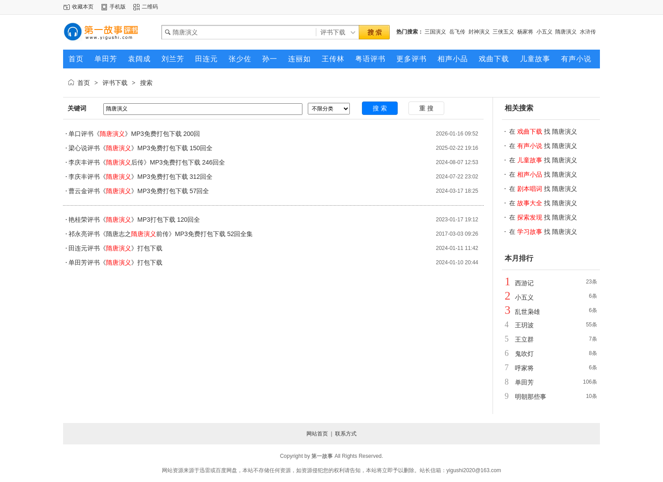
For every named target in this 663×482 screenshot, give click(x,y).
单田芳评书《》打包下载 (115, 262)
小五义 (544, 32)
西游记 (524, 283)
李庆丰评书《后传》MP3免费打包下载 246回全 (146, 162)
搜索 (146, 82)
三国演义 (435, 32)
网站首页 (317, 434)
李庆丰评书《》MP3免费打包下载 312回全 (140, 176)
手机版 (118, 7)
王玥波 (524, 325)
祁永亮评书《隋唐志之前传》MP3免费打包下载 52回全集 (160, 233)
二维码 (150, 7)
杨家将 (525, 32)
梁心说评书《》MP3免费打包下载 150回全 (140, 148)
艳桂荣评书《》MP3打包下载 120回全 (134, 219)
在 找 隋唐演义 (543, 131)
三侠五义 (503, 32)
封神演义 (479, 32)
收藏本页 (83, 7)
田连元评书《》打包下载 (115, 248)
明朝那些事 (530, 396)
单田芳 (524, 382)
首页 (83, 82)
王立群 (524, 339)
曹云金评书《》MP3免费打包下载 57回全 (138, 190)
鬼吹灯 (524, 353)
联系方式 (346, 434)
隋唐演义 (566, 32)
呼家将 (524, 368)
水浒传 (588, 32)
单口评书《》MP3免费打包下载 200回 (134, 133)
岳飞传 (457, 32)
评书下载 (115, 82)
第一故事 (322, 456)
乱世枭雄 (527, 311)
